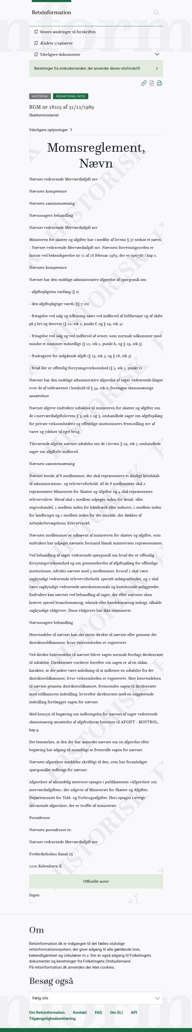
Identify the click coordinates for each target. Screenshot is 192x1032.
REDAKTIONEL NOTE (70, 96)
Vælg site (40, 998)
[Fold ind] (157, 53)
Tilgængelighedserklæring (52, 1018)
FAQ (98, 1012)
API (134, 1012)
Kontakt (80, 1012)
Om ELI (116, 1012)
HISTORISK (40, 96)
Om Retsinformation (47, 1012)
